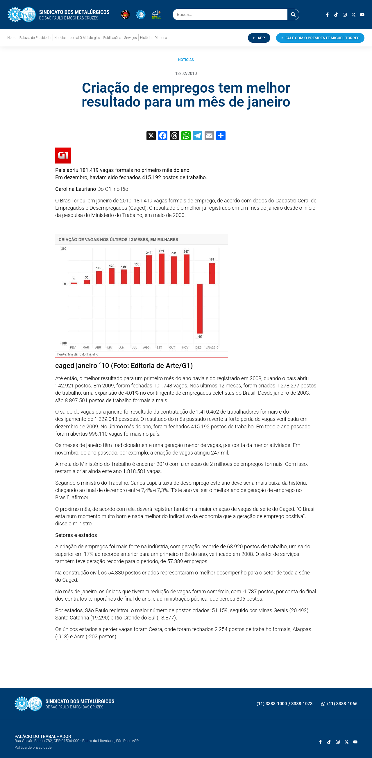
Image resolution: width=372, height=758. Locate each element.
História (145, 37)
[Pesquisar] (293, 14)
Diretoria (161, 37)
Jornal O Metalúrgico (85, 37)
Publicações (112, 37)
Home (12, 37)
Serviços (130, 37)
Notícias (60, 37)
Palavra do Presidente (35, 37)
